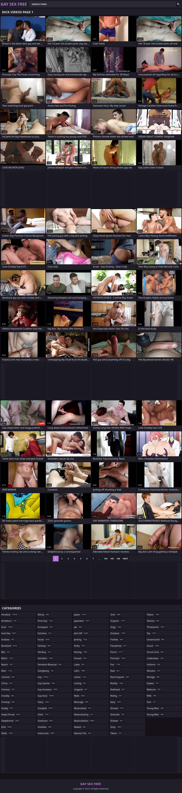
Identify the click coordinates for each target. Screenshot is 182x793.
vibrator (154, 671)
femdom (45, 658)
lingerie (81, 689)
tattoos (153, 621)
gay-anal (46, 696)
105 (112, 558)
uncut (153, 646)
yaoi (151, 702)
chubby (8, 696)
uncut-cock (155, 652)
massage (81, 702)
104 (105, 558)
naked (80, 727)
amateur (9, 614)
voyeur (153, 683)
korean (80, 658)
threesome (156, 627)
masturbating (84, 714)
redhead (117, 689)
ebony (44, 614)
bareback (9, 646)
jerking (81, 639)
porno (116, 652)
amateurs (9, 621)
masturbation (84, 721)
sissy (116, 727)
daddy (7, 708)
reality (117, 683)
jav (78, 627)
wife (152, 696)
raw (115, 671)
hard (43, 714)
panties (117, 639)
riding (116, 696)
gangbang (46, 671)
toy (152, 633)
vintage (153, 677)
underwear (155, 658)
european (45, 627)
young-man (155, 708)
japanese (82, 621)
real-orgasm (120, 677)
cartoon (8, 677)
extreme (45, 633)
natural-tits (83, 733)
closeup (8, 702)
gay (43, 677)
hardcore (46, 721)
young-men (155, 714)
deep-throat (11, 714)
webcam (154, 689)
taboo (116, 733)
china (7, 683)
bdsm (7, 658)
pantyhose (118, 646)
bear (7, 671)
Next (125, 558)
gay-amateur (48, 689)
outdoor (118, 633)
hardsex (45, 727)
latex (79, 664)
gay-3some (47, 683)
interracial (46, 733)
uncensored (156, 639)
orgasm (117, 621)
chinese (8, 689)
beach (7, 664)
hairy (44, 702)
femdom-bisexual (50, 664)
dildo (7, 733)
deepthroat (10, 721)
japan (80, 614)
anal (7, 627)
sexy (116, 702)
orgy (116, 627)
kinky (79, 646)
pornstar (118, 658)
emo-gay (46, 621)
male (79, 696)
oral (115, 614)
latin (80, 671)
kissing (81, 652)
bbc (6, 652)
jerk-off (81, 633)
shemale (117, 714)
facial (44, 639)
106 (118, 558)
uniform (154, 664)
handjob (45, 708)
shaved (117, 708)
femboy (44, 652)
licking (80, 683)
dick (6, 727)
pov (115, 664)
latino (80, 677)
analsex (8, 639)
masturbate (83, 708)
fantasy (44, 646)
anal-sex (9, 633)
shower (117, 721)
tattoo (153, 614)
